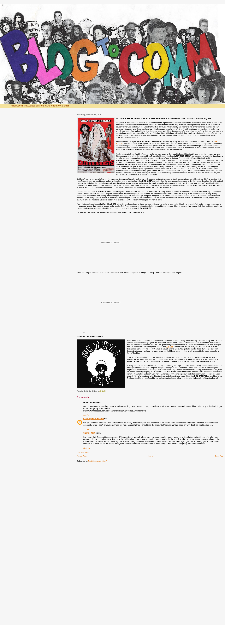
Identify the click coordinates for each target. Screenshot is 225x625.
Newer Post (81, 456)
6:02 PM (86, 415)
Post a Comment (83, 452)
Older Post (219, 456)
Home (150, 456)
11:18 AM (86, 448)
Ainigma (169, 347)
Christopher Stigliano (93, 418)
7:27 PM (86, 429)
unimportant (89, 433)
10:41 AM (102, 391)
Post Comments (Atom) (97, 461)
